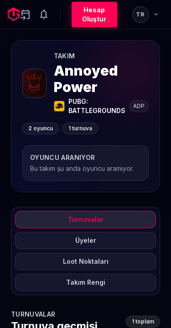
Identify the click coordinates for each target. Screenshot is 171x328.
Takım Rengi (85, 282)
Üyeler (85, 240)
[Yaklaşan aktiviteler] (25, 14)
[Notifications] (43, 14)
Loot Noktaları (86, 261)
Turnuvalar (86, 219)
